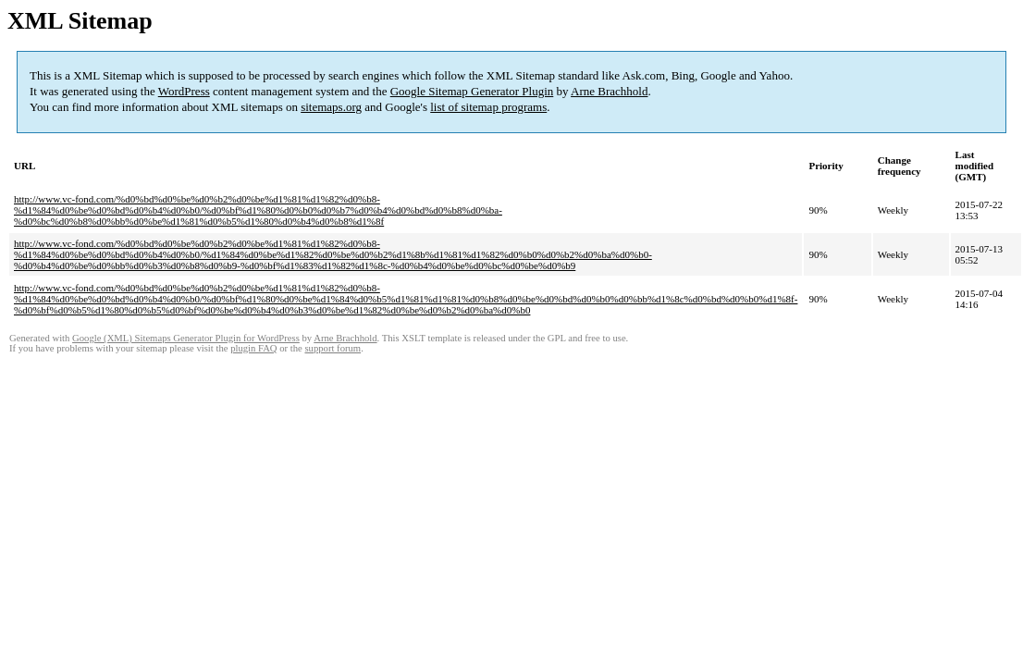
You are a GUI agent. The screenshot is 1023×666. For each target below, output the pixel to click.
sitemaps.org (331, 107)
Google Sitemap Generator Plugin (472, 91)
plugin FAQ (253, 348)
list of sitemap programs (488, 107)
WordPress (184, 91)
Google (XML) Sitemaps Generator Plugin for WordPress (186, 338)
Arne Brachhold (609, 91)
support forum (332, 348)
